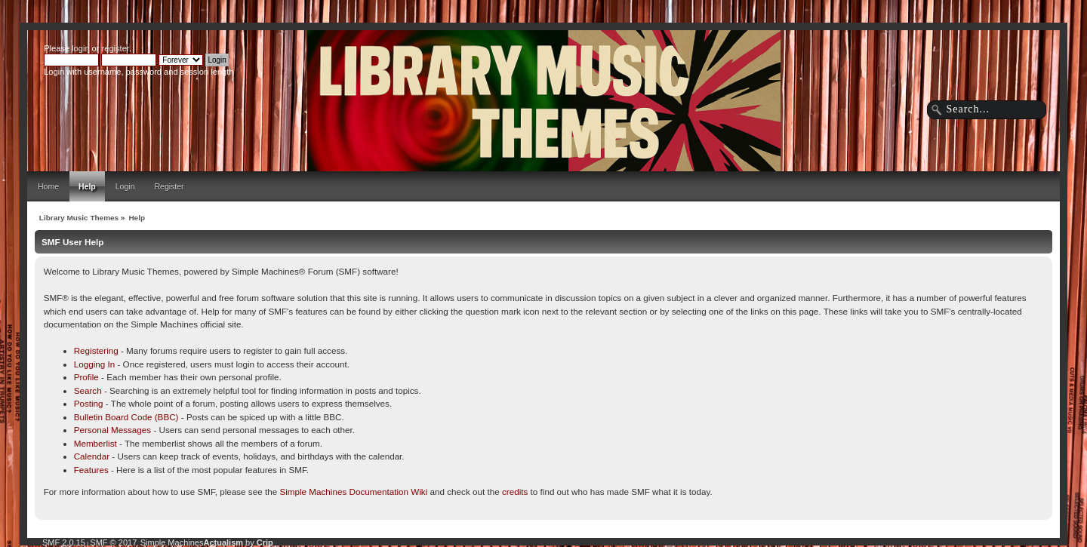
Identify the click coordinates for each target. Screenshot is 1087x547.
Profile (86, 377)
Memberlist (95, 443)
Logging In (94, 364)
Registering (96, 350)
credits (515, 491)
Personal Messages (113, 430)
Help (87, 186)
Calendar (91, 456)
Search (88, 390)
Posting (88, 403)
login (80, 48)
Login (125, 186)
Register (168, 186)
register (115, 48)
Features (91, 470)
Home (48, 186)
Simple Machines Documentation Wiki (353, 491)
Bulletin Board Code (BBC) (126, 417)
